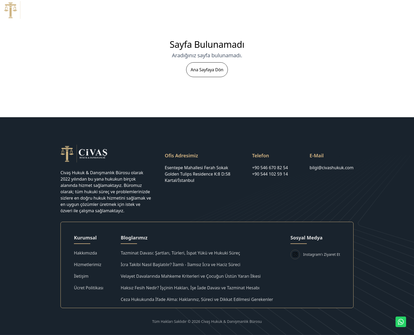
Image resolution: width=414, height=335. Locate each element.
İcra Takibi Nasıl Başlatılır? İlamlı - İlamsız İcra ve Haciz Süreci (180, 264)
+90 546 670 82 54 (270, 168)
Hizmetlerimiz (317, 10)
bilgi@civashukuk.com (332, 168)
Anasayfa (254, 10)
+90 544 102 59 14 (270, 174)
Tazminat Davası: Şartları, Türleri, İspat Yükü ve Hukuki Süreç (180, 253)
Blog (382, 10)
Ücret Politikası (355, 10)
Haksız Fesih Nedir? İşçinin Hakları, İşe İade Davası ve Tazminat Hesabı (190, 288)
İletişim (402, 10)
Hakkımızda (283, 10)
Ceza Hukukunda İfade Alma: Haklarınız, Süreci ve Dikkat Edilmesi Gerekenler (197, 299)
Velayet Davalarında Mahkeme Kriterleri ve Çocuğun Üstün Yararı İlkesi (191, 276)
